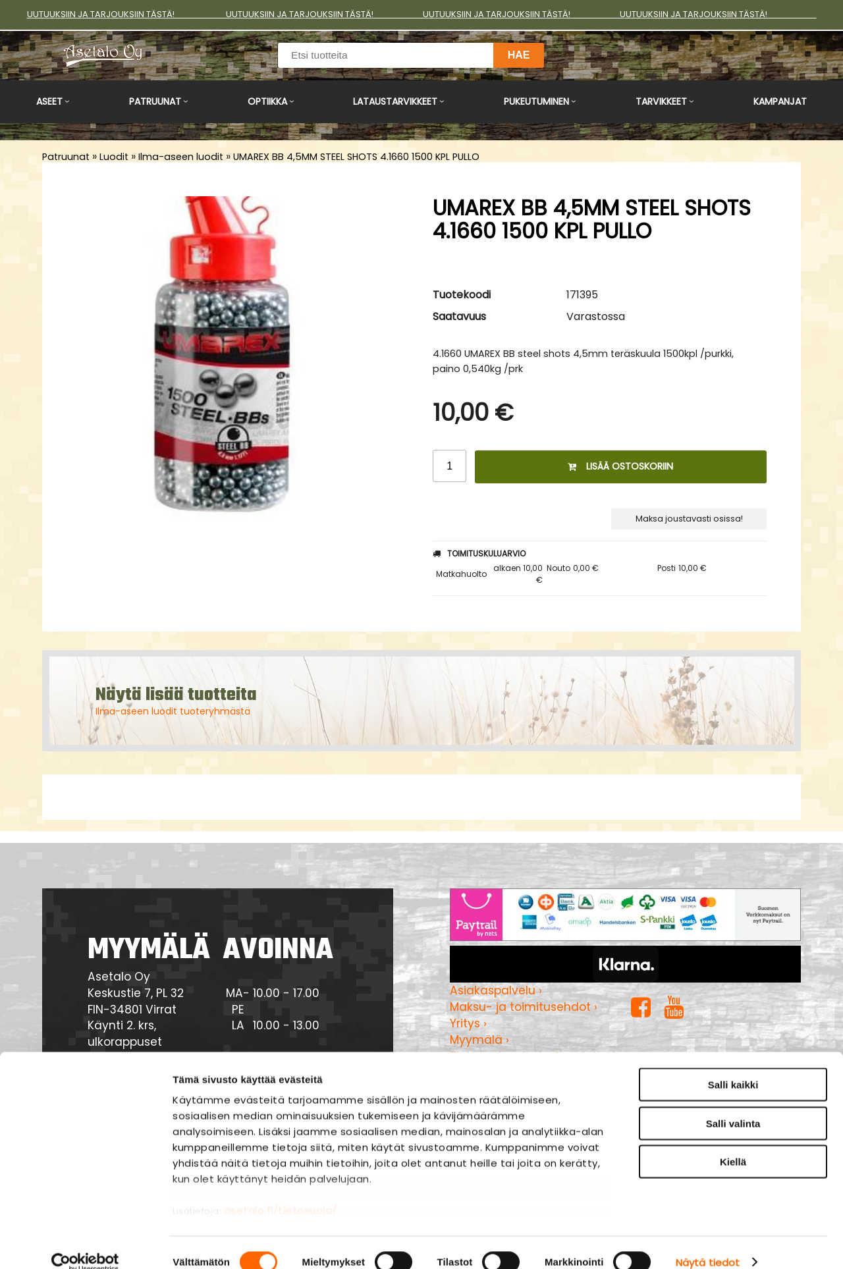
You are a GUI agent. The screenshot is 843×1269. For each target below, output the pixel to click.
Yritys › (468, 1023)
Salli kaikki (733, 1065)
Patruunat (155, 101)
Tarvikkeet (661, 101)
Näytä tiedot (708, 1243)
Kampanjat (780, 101)
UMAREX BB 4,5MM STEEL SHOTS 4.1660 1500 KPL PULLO (356, 156)
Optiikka (267, 101)
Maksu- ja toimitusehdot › (523, 1007)
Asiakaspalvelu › (496, 990)
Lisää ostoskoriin (620, 466)
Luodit (113, 156)
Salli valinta (733, 1104)
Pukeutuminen (536, 101)
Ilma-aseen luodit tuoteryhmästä (172, 711)
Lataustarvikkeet (395, 101)
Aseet (49, 101)
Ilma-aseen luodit (180, 156)
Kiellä (733, 1142)
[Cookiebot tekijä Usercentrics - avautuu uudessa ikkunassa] (85, 1243)
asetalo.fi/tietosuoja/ (280, 1192)
